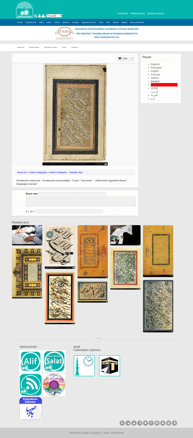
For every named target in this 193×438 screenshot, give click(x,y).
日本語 (154, 88)
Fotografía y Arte (30, 22)
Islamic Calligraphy (38, 172)
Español (155, 64)
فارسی (154, 91)
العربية (154, 95)
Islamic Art (21, 47)
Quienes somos (155, 13)
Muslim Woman (35, 47)
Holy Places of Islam (51, 47)
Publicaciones (137, 13)
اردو (153, 98)
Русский (155, 84)
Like (125, 58)
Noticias (57, 22)
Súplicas (124, 22)
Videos (41, 22)
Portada (19, 22)
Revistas (116, 22)
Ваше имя (32, 193)
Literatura (75, 22)
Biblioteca (66, 22)
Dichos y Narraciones (137, 22)
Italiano (155, 78)
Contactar (123, 13)
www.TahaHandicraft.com (106, 37)
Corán (108, 22)
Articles (49, 22)
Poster (65, 47)
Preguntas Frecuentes (88, 22)
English (155, 71)
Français (155, 74)
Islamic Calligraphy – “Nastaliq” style (65, 172)
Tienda (101, 22)
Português (156, 67)
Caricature (74, 47)
